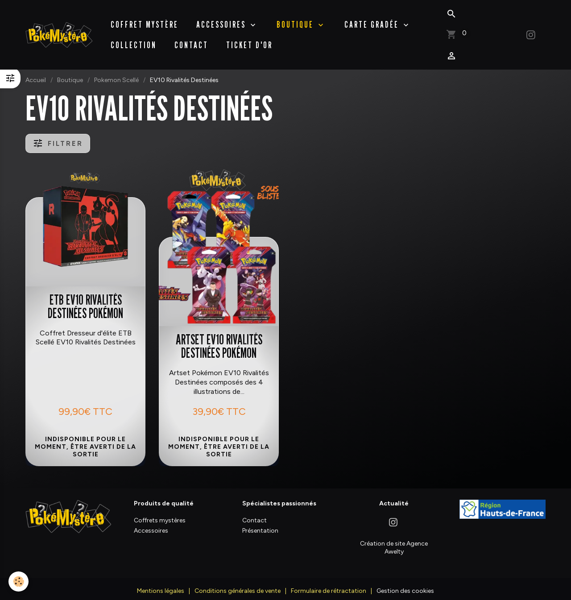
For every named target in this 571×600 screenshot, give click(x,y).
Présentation (260, 524)
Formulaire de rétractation (328, 584)
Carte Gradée (372, 21)
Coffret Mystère (144, 21)
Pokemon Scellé (116, 73)
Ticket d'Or (249, 41)
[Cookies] (19, 581)
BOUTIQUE (296, 21)
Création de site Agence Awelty (394, 541)
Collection (134, 41)
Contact (191, 41)
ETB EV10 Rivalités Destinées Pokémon (85, 299)
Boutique (70, 73)
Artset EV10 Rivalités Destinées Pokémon (219, 339)
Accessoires (222, 21)
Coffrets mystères (160, 513)
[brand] (59, 31)
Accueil (35, 73)
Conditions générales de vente (237, 584)
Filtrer (58, 136)
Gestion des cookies (405, 584)
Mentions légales (160, 584)
